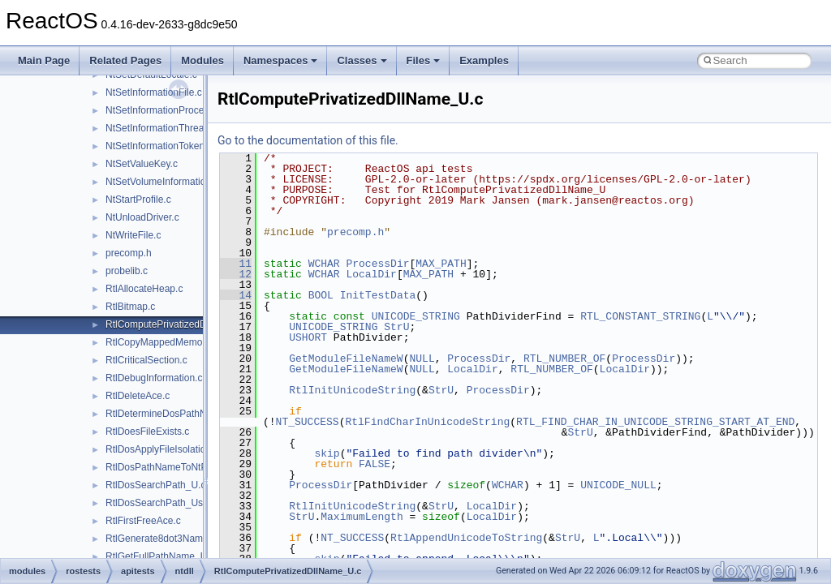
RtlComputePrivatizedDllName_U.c (181, 324)
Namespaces (280, 60)
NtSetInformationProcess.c (163, 110)
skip (326, 453)
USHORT (308, 337)
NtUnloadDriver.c (142, 217)
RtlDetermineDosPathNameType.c (179, 413)
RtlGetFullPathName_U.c (160, 556)
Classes (361, 60)
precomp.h (128, 253)
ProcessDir (377, 263)
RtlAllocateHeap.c (144, 288)
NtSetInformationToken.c (158, 146)
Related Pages (125, 60)
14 (236, 295)
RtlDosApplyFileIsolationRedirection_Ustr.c (198, 449)
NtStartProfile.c (138, 199)
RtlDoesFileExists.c (147, 431)
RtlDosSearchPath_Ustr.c (160, 503)
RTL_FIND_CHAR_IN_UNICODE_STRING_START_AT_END (655, 421)
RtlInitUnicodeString (352, 390)
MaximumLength (362, 516)
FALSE (374, 464)
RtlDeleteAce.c (137, 396)
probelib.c (126, 271)
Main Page (44, 60)
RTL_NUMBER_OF (564, 358)
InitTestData (378, 295)
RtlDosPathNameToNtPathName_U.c (186, 467)
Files (424, 60)
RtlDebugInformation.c (153, 378)
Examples (484, 60)
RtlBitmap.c (130, 306)
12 (236, 274)
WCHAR (324, 263)
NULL (421, 358)
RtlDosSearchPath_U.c (155, 485)
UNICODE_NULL (618, 485)
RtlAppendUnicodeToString (466, 537)
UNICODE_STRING (416, 316)
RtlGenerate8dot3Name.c (160, 538)
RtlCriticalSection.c (146, 360)
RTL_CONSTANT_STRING (640, 316)
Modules (202, 60)
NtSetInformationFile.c (153, 92)
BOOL (321, 295)
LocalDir (371, 274)
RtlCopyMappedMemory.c (161, 342)
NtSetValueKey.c (141, 164)
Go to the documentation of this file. (307, 140)
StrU (396, 327)
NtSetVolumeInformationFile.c (170, 181)
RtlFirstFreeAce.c (143, 520)
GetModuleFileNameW (346, 358)
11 (236, 263)
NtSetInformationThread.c (161, 128)
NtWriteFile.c (133, 235)
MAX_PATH (441, 263)
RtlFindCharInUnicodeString (427, 421)
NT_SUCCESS (307, 421)
